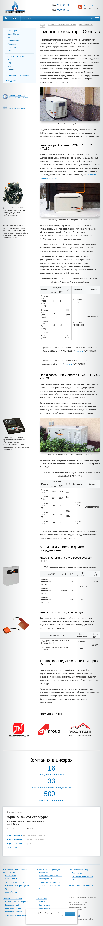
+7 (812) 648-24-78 (14, 835)
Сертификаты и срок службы (17, 886)
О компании (41, 898)
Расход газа (10, 81)
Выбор (10, 37)
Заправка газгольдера (79, 870)
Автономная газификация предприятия (48, 871)
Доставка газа (77, 873)
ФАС (9, 63)
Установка (12, 44)
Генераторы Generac (13, 912)
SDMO (10, 66)
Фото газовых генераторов (16, 915)
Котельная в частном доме (17, 75)
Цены (14, 18)
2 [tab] (49, 743)
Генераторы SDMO (13, 908)
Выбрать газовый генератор (16, 902)
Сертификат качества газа (82, 876)
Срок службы (13, 47)
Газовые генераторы (14, 56)
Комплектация (13, 41)
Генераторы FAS (12, 905)
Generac (11, 70)
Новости (42, 902)
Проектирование (45, 879)
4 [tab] (57, 743)
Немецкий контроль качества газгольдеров (18, 96)
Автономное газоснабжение (15, 7)
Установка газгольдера (14, 882)
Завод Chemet (13, 34)
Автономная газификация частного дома (15, 871)
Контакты (27, 18)
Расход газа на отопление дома (17, 107)
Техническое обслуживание (50, 882)
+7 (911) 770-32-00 (14, 844)
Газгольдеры (11, 31)
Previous (4, 730)
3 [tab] (53, 743)
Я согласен (70, 914)
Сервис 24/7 (88, 6)
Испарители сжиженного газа (50, 875)
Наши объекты (45, 908)
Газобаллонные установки (49, 886)
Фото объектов (11, 892)
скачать (79, 351)
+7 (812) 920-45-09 (14, 839)
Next (98, 730)
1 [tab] (45, 743)
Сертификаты (44, 905)
